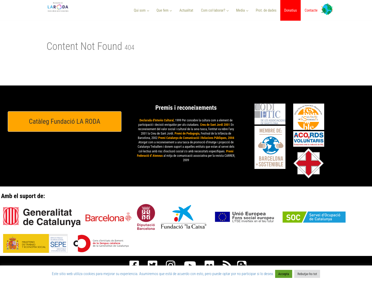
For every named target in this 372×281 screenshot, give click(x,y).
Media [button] (242, 10)
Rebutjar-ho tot (307, 274)
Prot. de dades (266, 10)
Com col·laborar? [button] (215, 10)
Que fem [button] (164, 10)
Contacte (311, 10)
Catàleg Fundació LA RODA (64, 121)
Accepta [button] (283, 274)
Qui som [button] (141, 10)
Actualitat (186, 10)
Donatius (290, 10)
